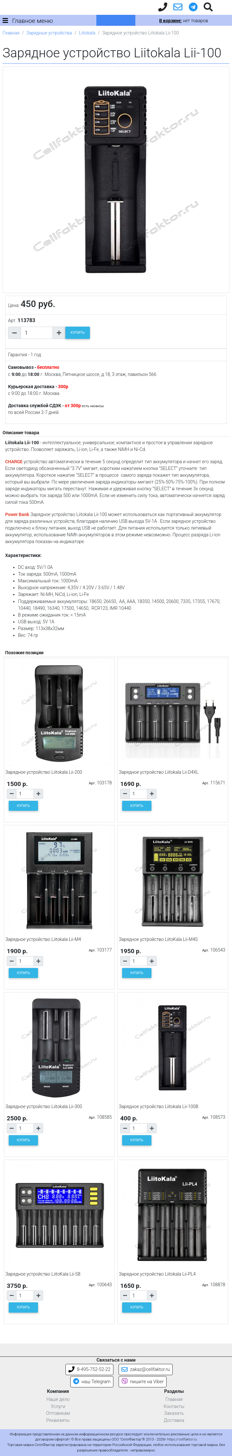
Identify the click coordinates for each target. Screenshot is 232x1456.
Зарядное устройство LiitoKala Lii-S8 (42, 1274)
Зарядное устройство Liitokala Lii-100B (158, 1106)
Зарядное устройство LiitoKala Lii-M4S (158, 939)
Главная (11, 32)
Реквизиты (58, 1420)
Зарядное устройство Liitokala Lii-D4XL (158, 772)
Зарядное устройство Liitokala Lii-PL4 (157, 1274)
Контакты (174, 1406)
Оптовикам (58, 1413)
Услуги (58, 1406)
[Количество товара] (37, 333)
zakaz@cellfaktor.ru (145, 1369)
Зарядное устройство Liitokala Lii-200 (43, 772)
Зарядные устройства (49, 32)
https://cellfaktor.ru (182, 1439)
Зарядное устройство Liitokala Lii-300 (43, 1106)
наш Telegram (92, 1381)
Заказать (174, 1413)
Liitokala (87, 32)
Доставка (174, 1420)
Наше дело (58, 1399)
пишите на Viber (142, 1381)
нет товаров (183, 20)
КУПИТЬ (78, 332)
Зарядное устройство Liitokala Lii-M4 (43, 939)
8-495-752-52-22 (89, 1369)
